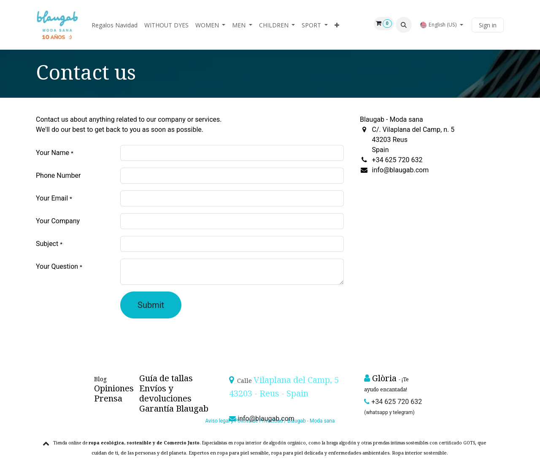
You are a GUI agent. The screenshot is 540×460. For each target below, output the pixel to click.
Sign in (488, 25)
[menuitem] (114, 25)
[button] (404, 25)
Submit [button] (151, 305)
